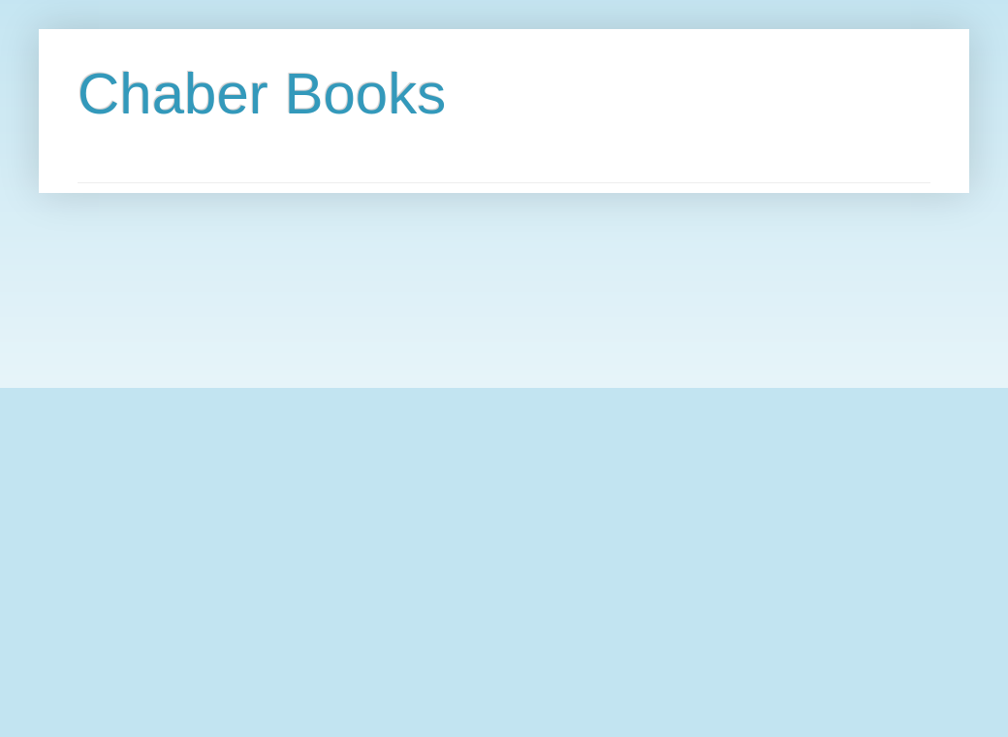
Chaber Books (262, 93)
